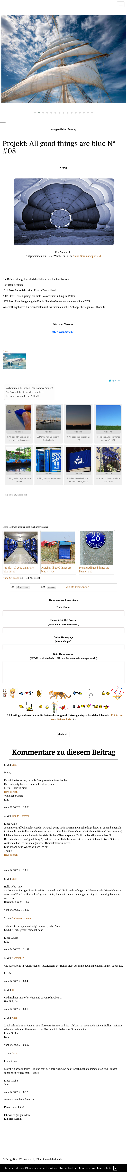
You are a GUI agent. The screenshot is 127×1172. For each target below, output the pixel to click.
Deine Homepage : (63, 639)
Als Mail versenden (77, 587)
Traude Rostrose (20, 815)
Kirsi (14, 1017)
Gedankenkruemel (21, 918)
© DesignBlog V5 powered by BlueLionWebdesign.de (32, 1159)
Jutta (14, 1053)
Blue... (6, 351)
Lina (14, 764)
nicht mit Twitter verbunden (43, 587)
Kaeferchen (18, 957)
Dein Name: (63, 607)
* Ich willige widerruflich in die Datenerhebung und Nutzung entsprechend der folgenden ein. (63, 717)
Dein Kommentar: (63, 656)
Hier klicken (11, 791)
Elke (14, 878)
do (13, 989)
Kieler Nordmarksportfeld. (87, 256)
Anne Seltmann (11, 578)
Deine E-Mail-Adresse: (63, 622)
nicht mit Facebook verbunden (12, 587)
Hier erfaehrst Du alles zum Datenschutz (85, 1168)
